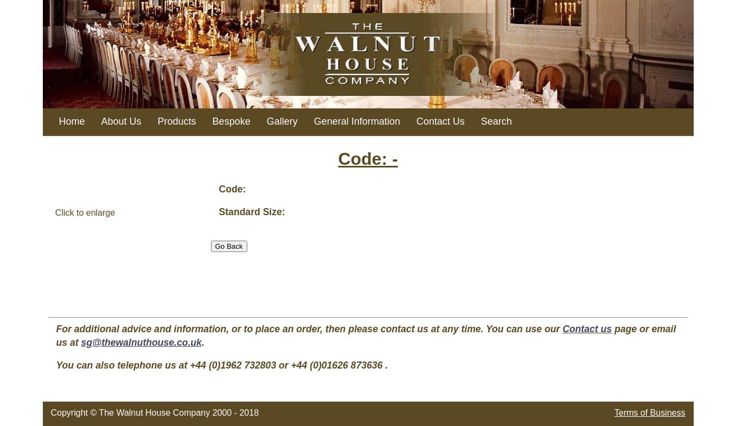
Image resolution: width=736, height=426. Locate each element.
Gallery (282, 121)
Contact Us (441, 121)
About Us (121, 121)
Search (496, 121)
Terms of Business (650, 412)
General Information (357, 121)
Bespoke (232, 121)
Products (177, 121)
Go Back (229, 246)
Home (72, 121)
